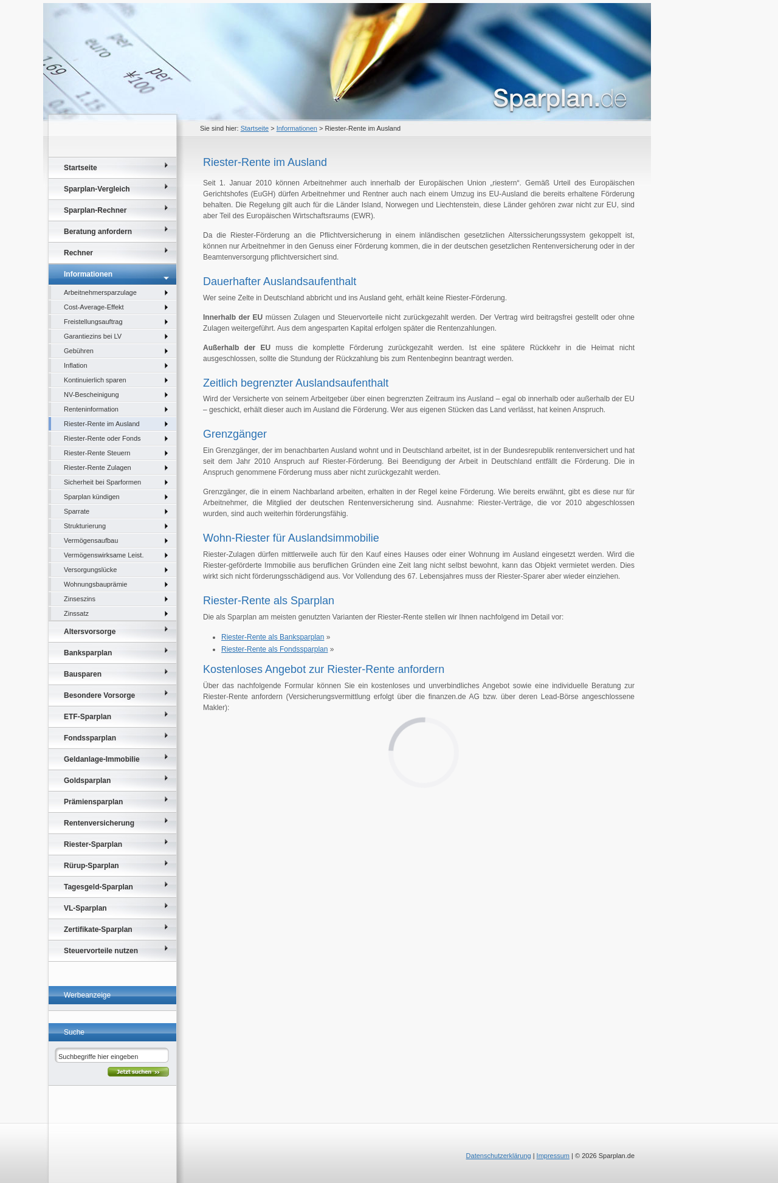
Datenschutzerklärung (498, 1155)
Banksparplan (88, 653)
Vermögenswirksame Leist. (103, 555)
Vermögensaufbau (91, 540)
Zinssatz (76, 613)
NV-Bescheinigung (91, 394)
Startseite (255, 128)
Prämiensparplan (93, 802)
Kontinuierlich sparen (95, 380)
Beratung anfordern (98, 231)
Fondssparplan (90, 738)
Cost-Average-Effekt (94, 307)
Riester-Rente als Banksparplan (272, 637)
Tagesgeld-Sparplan (98, 887)
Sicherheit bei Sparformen (102, 482)
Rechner (78, 253)
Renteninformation (91, 409)
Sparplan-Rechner (95, 210)
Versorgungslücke (90, 569)
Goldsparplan (87, 780)
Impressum (553, 1155)
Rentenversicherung (99, 823)
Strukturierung (85, 525)
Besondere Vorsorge (99, 695)
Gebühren (79, 350)
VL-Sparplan (85, 908)
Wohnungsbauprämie (95, 584)
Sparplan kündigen (92, 496)
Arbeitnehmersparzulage (100, 292)
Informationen (297, 128)
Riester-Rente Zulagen (97, 467)
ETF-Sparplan (87, 716)
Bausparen (83, 674)
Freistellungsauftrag (93, 321)
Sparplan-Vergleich (97, 189)
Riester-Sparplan (93, 844)
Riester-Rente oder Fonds (102, 438)
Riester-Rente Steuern (97, 453)
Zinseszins (79, 598)
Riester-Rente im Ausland (102, 423)
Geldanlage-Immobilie (102, 759)
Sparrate (76, 511)
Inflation (76, 365)
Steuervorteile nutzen (101, 951)
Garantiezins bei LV (93, 336)
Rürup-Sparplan (91, 865)
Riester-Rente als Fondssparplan (274, 649)
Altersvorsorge (89, 631)
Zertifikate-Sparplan (98, 929)
